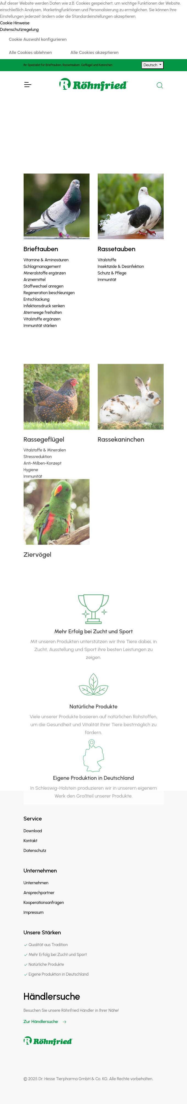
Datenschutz (35, 850)
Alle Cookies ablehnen (30, 52)
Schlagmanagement (42, 273)
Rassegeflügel (44, 464)
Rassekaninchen (121, 464)
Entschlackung (37, 306)
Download (33, 830)
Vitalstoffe (107, 267)
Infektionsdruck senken (44, 313)
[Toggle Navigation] (27, 84)
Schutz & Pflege (112, 280)
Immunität (107, 287)
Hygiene (31, 494)
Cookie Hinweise (14, 23)
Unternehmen (36, 882)
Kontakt (31, 840)
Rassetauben (116, 257)
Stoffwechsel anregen (43, 293)
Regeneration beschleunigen (49, 300)
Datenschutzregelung (19, 29)
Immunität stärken (40, 333)
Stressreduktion (38, 481)
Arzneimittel (35, 287)
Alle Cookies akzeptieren (94, 52)
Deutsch (151, 65)
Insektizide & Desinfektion (121, 273)
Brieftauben (41, 257)
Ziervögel (37, 572)
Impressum (34, 912)
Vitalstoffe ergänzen (42, 326)
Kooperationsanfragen (44, 902)
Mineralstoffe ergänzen (45, 280)
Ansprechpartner (39, 892)
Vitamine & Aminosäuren (46, 267)
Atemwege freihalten (43, 319)
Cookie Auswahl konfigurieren (38, 39)
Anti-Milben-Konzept (43, 487)
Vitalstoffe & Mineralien (45, 474)
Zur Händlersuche (45, 1021)
